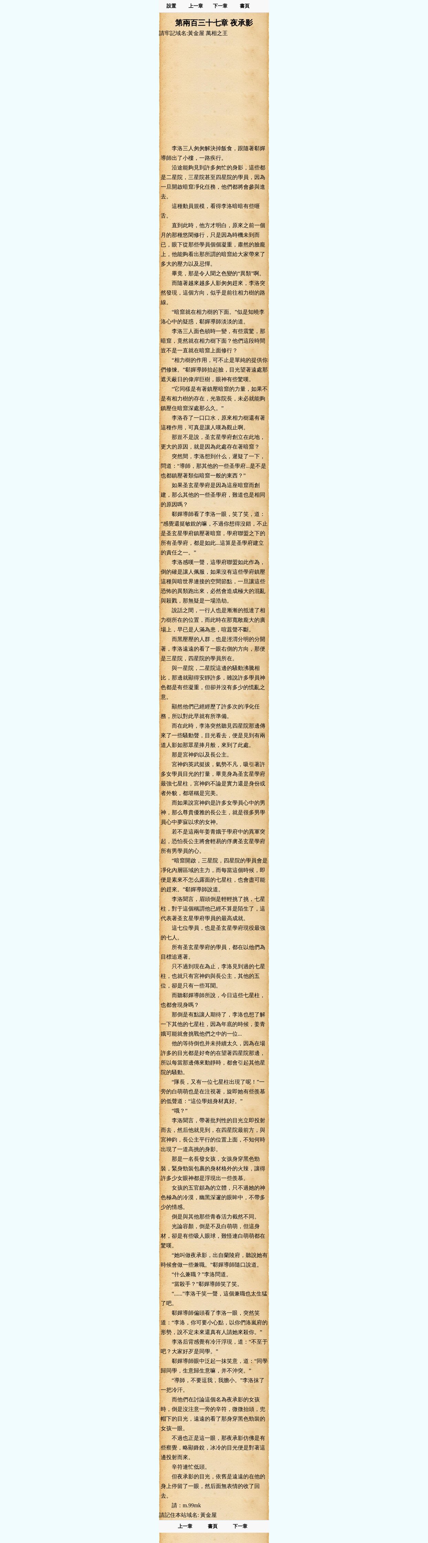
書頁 (244, 6)
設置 (171, 6)
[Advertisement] (214, 90)
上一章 (196, 6)
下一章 (220, 6)
